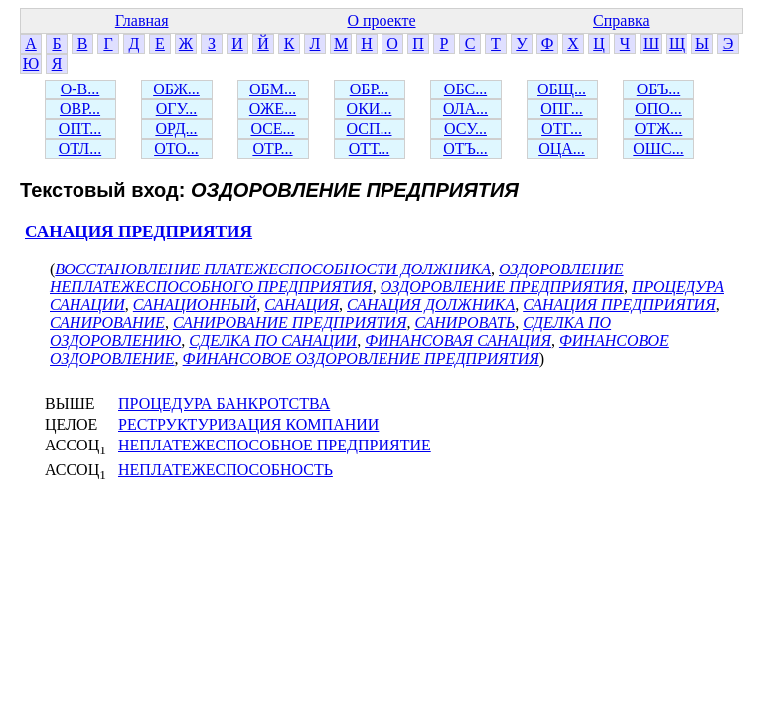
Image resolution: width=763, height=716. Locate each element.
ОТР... (272, 148)
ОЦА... (561, 148)
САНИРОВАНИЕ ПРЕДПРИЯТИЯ (290, 322)
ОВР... (80, 108)
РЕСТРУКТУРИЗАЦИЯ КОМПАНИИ (248, 424)
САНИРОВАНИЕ (107, 322)
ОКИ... (369, 108)
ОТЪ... (465, 148)
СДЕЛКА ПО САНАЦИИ (273, 340)
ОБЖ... (176, 89)
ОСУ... (465, 128)
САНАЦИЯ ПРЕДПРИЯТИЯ (138, 231)
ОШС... (658, 148)
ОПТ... (80, 128)
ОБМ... (272, 89)
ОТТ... (369, 148)
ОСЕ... (272, 128)
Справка (621, 20)
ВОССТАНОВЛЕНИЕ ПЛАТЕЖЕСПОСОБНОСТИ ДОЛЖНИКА (273, 269)
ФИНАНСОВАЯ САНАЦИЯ (458, 340)
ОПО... (658, 108)
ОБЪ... (658, 89)
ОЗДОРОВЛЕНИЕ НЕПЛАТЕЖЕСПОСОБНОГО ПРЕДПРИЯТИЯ (337, 278)
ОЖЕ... (272, 108)
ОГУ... (177, 108)
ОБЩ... (561, 89)
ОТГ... (561, 128)
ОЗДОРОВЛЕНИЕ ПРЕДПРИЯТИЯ (502, 286)
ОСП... (369, 128)
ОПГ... (561, 108)
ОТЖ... (659, 128)
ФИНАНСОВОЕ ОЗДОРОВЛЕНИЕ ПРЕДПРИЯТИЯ (361, 358)
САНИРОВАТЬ (464, 322)
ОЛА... (465, 108)
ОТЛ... (80, 148)
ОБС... (465, 89)
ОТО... (176, 148)
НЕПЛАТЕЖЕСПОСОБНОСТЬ (225, 469)
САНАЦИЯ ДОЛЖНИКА (431, 304)
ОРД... (176, 128)
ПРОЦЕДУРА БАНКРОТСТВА (224, 403)
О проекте (381, 20)
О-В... (80, 89)
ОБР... (369, 89)
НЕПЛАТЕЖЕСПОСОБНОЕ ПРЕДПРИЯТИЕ (274, 445)
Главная (142, 20)
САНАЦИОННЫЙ (194, 304)
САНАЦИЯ (301, 304)
